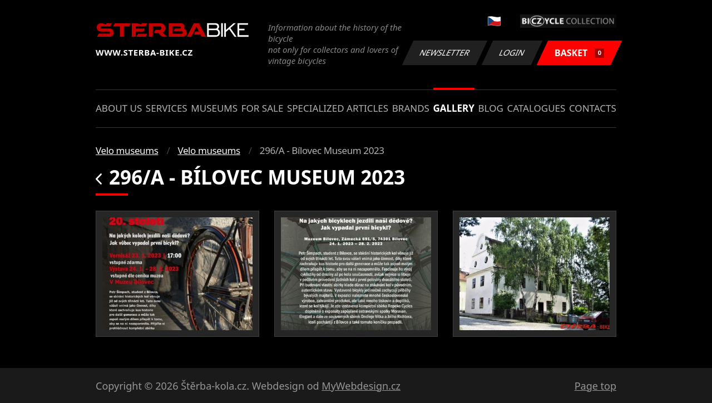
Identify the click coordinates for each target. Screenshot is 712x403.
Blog (490, 108)
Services (166, 108)
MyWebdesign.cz (361, 385)
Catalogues (536, 108)
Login (512, 52)
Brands (410, 108)
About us (119, 108)
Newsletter (444, 52)
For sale (262, 108)
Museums (214, 108)
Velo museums (127, 150)
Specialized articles (337, 108)
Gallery (453, 108)
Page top (595, 385)
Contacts (592, 108)
